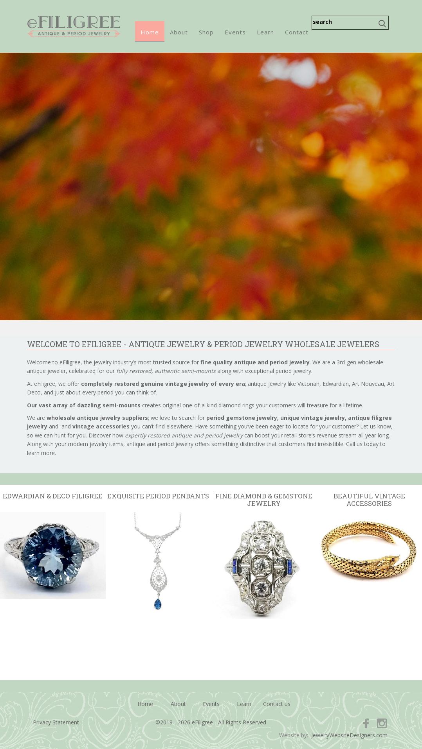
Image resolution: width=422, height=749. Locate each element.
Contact (296, 32)
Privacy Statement (56, 722)
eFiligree (73, 26)
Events (235, 32)
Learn (265, 32)
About (179, 32)
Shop (206, 32)
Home (150, 32)
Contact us (276, 704)
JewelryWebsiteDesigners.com (349, 735)
